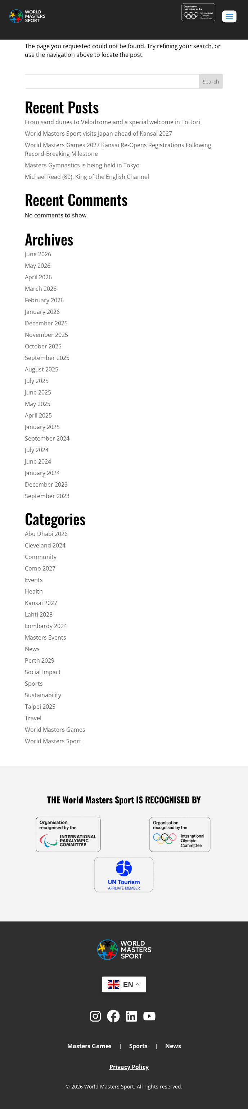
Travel (33, 718)
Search (211, 81)
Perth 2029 (39, 660)
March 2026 (41, 289)
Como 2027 (40, 568)
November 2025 (46, 335)
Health (34, 591)
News (32, 649)
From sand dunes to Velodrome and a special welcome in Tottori (112, 122)
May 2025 (37, 404)
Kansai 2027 (41, 603)
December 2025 (46, 323)
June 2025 (38, 392)
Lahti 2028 (39, 614)
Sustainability (43, 695)
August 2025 (41, 369)
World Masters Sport (53, 741)
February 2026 (44, 300)
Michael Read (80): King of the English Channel (87, 177)
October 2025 (43, 346)
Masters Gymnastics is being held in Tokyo (82, 165)
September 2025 (47, 358)
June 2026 (38, 254)
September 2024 (47, 438)
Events (34, 580)
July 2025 (37, 381)
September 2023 (47, 496)
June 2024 (38, 461)
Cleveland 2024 (45, 545)
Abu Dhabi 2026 (46, 534)
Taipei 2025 (40, 707)
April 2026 (38, 277)
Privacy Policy (129, 1067)
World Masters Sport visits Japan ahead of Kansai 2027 (98, 134)
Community (41, 557)
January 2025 (42, 427)
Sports (34, 684)
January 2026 (42, 312)
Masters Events (45, 637)
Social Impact (43, 672)
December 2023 (46, 484)
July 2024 (37, 450)
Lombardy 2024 (46, 626)
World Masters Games (55, 730)
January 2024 (42, 473)
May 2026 (37, 266)
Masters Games (89, 1046)
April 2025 (38, 415)
